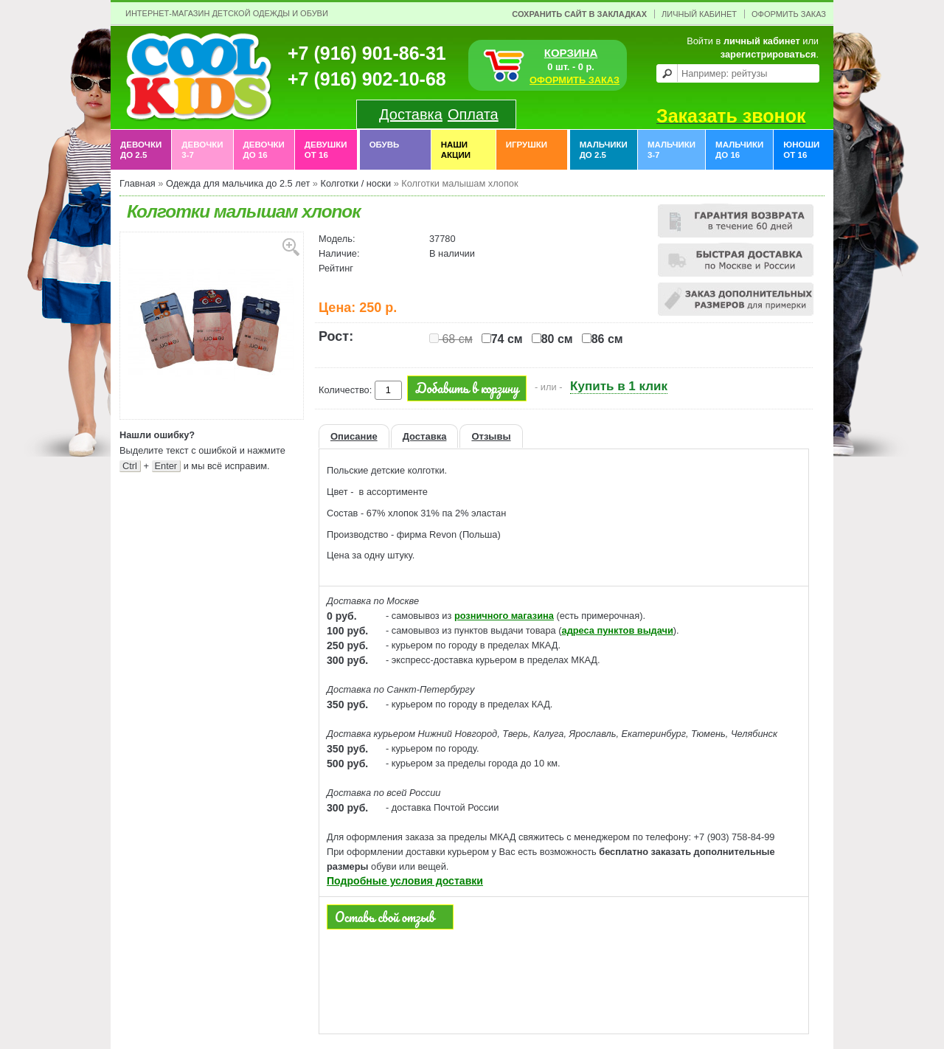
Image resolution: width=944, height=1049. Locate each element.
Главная (137, 183)
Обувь (384, 149)
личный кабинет (761, 40)
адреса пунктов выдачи (617, 630)
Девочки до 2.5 (141, 149)
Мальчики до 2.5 (604, 149)
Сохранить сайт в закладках (579, 14)
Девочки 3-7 (202, 149)
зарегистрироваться (768, 54)
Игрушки (526, 149)
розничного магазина (504, 615)
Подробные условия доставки (405, 881)
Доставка (410, 114)
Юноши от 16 (801, 149)
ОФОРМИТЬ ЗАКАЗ (575, 80)
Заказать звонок (730, 115)
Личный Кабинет (699, 14)
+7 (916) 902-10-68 (367, 79)
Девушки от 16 (326, 149)
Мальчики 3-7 (671, 149)
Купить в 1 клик (618, 386)
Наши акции (456, 149)
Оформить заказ (789, 14)
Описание (354, 436)
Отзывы (490, 436)
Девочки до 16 (264, 149)
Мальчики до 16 (739, 149)
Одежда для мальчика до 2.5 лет (238, 183)
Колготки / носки (355, 183)
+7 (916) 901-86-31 (367, 53)
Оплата (473, 114)
